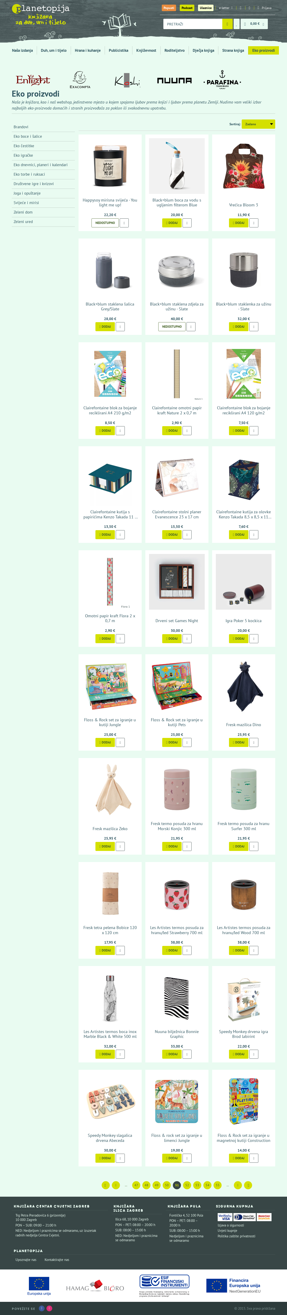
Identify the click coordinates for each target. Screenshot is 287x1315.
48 (146, 1185)
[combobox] (192, 24)
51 (177, 1185)
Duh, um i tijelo (54, 50)
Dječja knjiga (203, 50)
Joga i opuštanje (27, 193)
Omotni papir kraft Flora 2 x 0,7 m (110, 618)
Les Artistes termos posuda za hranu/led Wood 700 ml (243, 930)
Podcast (187, 8)
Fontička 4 (177, 1215)
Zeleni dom (23, 212)
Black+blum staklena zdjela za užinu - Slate (177, 306)
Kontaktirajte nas (57, 1259)
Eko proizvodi (263, 50)
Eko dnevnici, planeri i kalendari (41, 164)
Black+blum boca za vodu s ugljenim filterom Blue (177, 202)
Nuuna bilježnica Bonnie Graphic (177, 1034)
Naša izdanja (22, 50)
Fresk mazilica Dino (243, 724)
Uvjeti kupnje (227, 1230)
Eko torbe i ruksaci (29, 174)
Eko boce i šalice (28, 136)
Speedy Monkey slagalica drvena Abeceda (110, 1138)
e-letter (225, 8)
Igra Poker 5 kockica (244, 620)
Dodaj (172, 223)
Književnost (146, 50)
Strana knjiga (233, 50)
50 (167, 1185)
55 (218, 1185)
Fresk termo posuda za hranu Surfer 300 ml (243, 826)
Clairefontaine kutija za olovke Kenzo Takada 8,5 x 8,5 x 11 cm (243, 516)
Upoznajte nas (25, 1259)
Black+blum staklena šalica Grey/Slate (110, 306)
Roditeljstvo (175, 50)
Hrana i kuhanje (88, 50)
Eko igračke (23, 155)
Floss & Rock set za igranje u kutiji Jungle (110, 722)
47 (136, 1185)
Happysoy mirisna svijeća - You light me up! (110, 202)
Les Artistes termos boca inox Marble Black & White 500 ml (110, 1034)
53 (197, 1185)
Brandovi (21, 126)
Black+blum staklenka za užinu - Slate (243, 306)
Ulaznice (206, 8)
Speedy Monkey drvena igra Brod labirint (243, 1034)
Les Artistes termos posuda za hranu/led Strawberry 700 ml (177, 930)
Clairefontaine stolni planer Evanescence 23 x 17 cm (176, 514)
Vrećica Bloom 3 (243, 205)
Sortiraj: (235, 124)
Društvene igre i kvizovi (34, 183)
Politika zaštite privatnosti (236, 1236)
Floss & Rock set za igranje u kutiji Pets (177, 722)
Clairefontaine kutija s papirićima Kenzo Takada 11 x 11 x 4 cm (110, 516)
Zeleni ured (23, 221)
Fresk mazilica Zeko (110, 828)
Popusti (169, 8)
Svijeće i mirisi (26, 202)
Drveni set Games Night (177, 620)
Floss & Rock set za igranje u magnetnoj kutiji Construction (243, 1138)
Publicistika (118, 50)
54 (207, 1185)
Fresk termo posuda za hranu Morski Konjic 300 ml (177, 826)
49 (157, 1185)
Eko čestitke (24, 145)
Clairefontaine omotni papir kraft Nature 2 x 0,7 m (177, 410)
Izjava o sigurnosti (231, 1225)
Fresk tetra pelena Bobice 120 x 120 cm (110, 930)
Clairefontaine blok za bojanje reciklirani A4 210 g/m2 (110, 410)
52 (187, 1185)
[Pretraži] (227, 24)
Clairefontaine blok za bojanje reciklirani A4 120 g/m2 (243, 410)
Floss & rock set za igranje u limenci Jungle (176, 1138)
